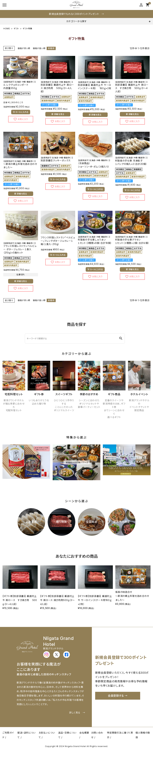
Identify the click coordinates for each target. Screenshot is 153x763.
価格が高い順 (39, 48)
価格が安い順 (24, 48)
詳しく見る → (77, 712)
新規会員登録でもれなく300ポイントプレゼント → (76, 13)
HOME (6, 28)
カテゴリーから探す (76, 21)
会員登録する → (118, 695)
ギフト (16, 28)
